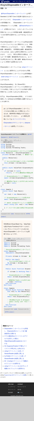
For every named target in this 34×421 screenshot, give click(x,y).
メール (21, 417)
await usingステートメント (9, 76)
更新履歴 (10, 417)
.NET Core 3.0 (14, 137)
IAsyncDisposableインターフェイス (14, 13)
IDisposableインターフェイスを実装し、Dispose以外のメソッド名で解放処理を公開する (16, 356)
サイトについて (22, 411)
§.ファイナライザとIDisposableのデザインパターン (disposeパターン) (17, 122)
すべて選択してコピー (7, 140)
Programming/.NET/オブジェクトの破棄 (15, 399)
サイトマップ (11, 414)
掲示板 (19, 414)
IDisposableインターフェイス (22, 19)
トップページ (11, 411)
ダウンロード (17, 140)
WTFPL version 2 (9, 336)
